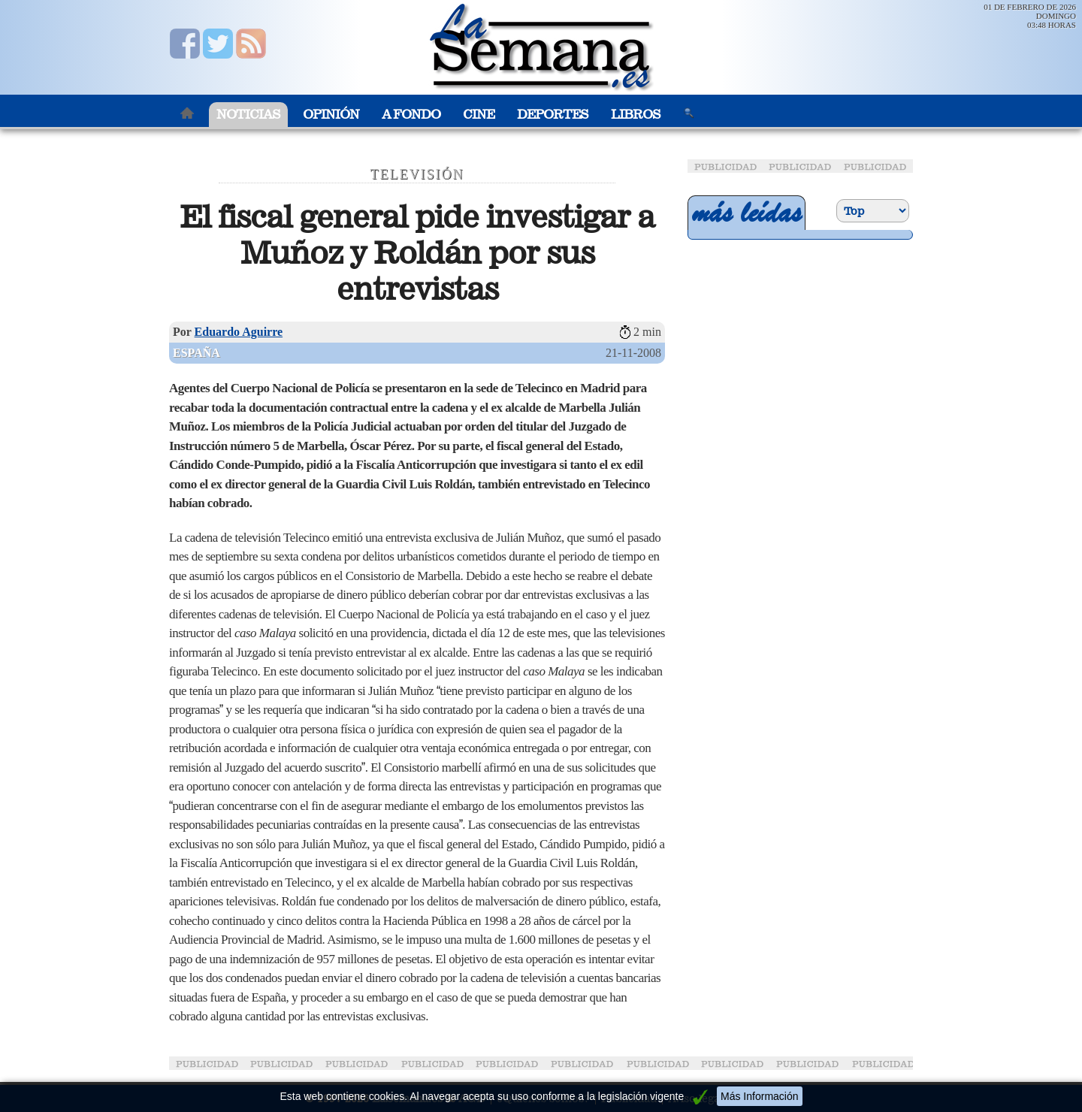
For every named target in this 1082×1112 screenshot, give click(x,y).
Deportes (552, 114)
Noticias (248, 114)
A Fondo (411, 114)
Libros (635, 114)
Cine (478, 114)
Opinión (331, 114)
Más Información (759, 1096)
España (196, 352)
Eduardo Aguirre (239, 331)
